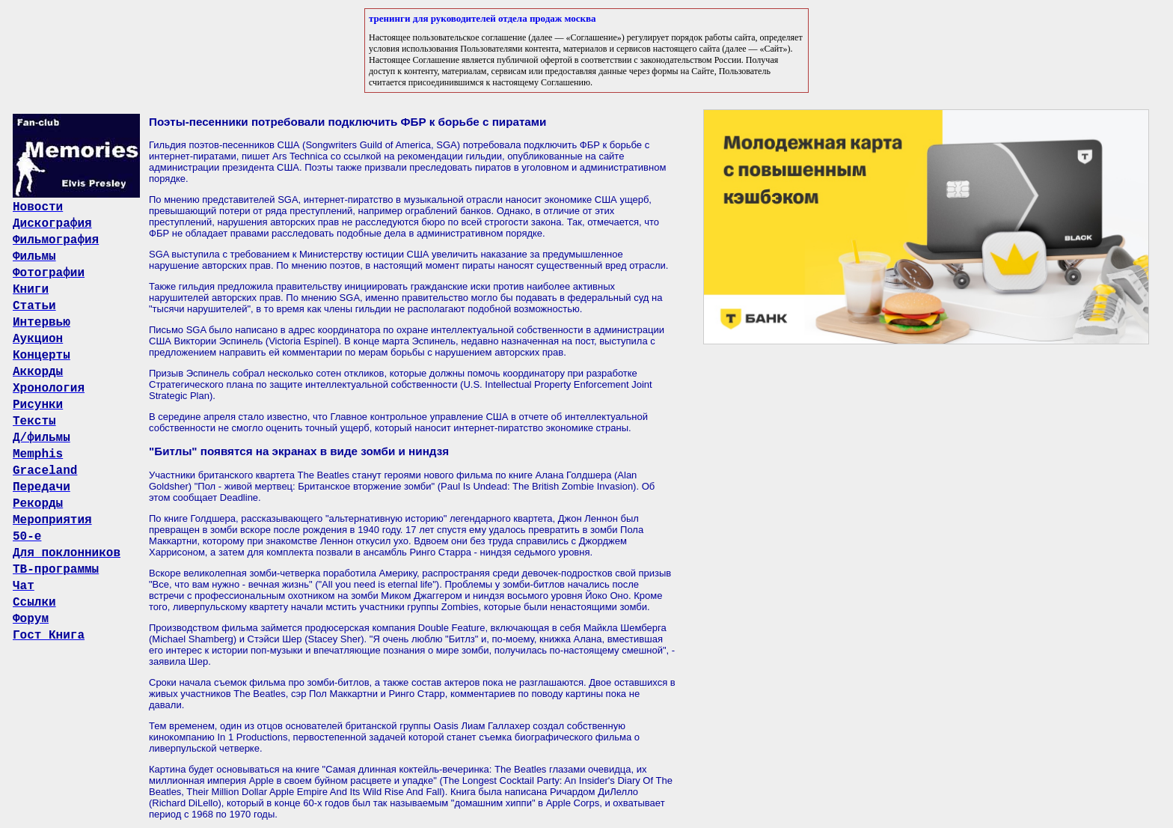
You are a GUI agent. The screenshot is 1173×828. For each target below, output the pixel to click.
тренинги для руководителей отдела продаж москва (482, 18)
